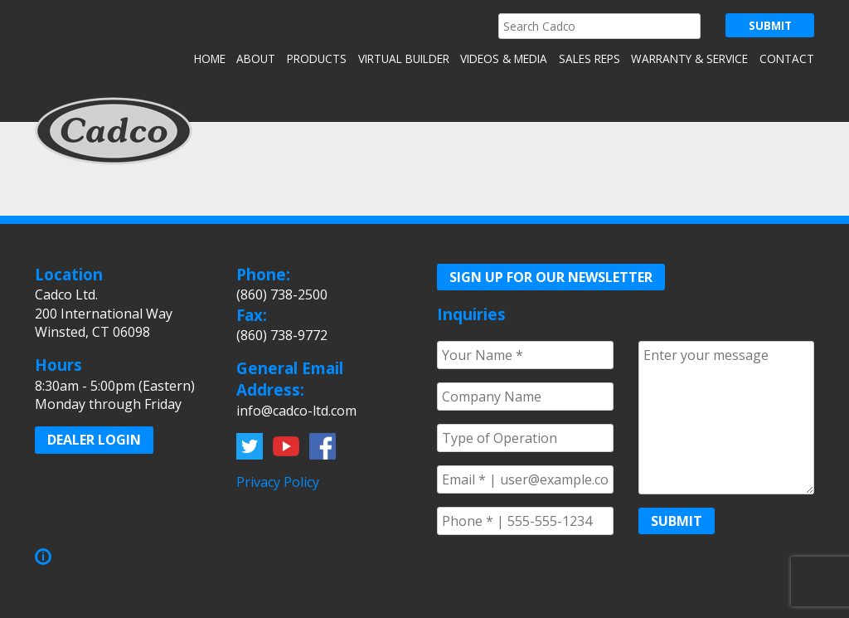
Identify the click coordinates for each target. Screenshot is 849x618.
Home (210, 58)
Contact (786, 58)
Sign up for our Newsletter (551, 277)
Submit (676, 521)
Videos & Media (503, 58)
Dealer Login (94, 440)
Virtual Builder (403, 58)
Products (317, 58)
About (255, 58)
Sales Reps (589, 58)
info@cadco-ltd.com (296, 410)
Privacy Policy (277, 482)
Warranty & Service (689, 58)
